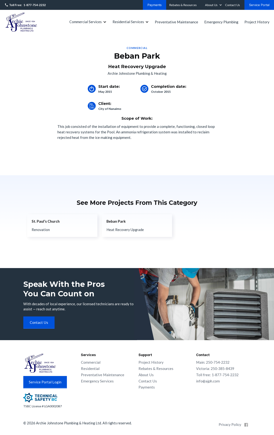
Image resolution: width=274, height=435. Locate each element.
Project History (256, 22)
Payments (147, 387)
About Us (211, 5)
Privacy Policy (230, 424)
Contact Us (148, 381)
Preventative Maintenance (176, 22)
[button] (213, 5)
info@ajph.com (208, 381)
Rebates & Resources (156, 368)
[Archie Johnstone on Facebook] (246, 424)
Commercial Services (85, 22)
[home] (21, 22)
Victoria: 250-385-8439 (215, 368)
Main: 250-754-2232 (212, 362)
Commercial (90, 362)
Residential (90, 368)
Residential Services (128, 22)
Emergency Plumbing (221, 22)
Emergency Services (97, 381)
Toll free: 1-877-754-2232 (217, 375)
